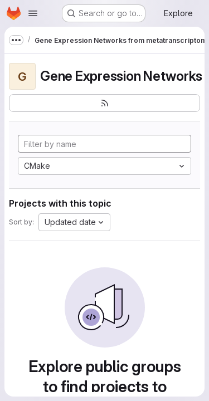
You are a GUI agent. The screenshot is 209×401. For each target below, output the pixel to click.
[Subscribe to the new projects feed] (104, 103)
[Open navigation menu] (33, 13)
